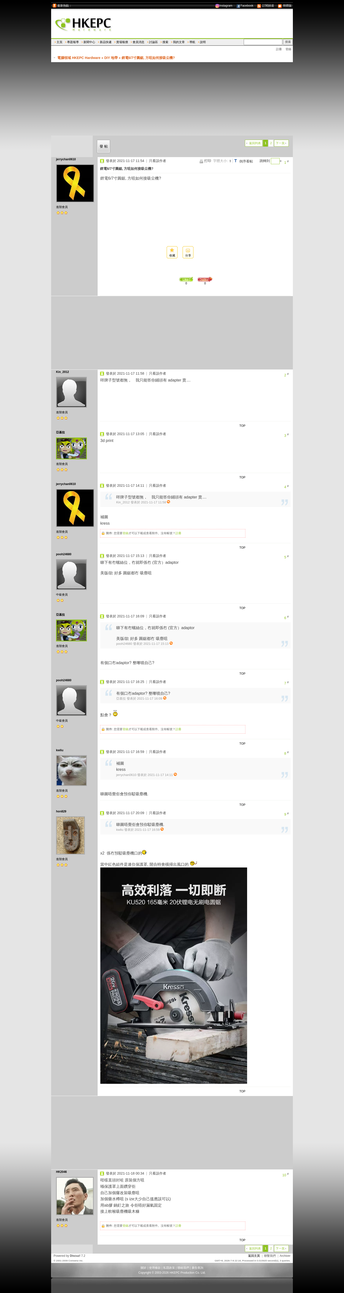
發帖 (104, 146)
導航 (192, 42)
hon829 (61, 811)
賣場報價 (122, 42)
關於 (144, 1268)
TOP (242, 425)
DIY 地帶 (111, 58)
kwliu (59, 750)
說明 (203, 42)
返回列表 (255, 143)
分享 (188, 255)
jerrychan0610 (66, 159)
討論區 (153, 42)
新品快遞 (106, 42)
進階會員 (62, 207)
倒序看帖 (246, 161)
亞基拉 (60, 432)
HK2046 (61, 1172)
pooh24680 (63, 554)
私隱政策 (169, 1268)
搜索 (165, 42)
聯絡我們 (183, 1268)
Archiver (285, 1256)
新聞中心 (89, 42)
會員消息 (138, 42)
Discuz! (75, 1256)
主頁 (59, 42)
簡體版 (285, 5)
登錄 (288, 49)
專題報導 (73, 42)
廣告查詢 (197, 1268)
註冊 (279, 49)
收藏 (172, 255)
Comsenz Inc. (75, 1260)
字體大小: (220, 161)
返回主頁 (254, 1256)
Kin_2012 (62, 372)
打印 (207, 161)
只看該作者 (157, 161)
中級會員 (62, 594)
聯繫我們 (270, 1256)
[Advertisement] (172, 99)
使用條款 (155, 1268)
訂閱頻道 (265, 5)
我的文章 (179, 42)
